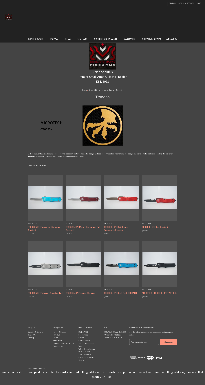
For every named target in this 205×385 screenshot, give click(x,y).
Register (191, 3)
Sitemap (31, 337)
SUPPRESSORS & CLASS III (106, 39)
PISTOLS (55, 39)
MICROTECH (83, 332)
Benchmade (83, 335)
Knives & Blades (37, 39)
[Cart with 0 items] (198, 3)
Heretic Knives (84, 340)
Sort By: (32, 166)
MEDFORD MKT (84, 352)
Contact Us (171, 39)
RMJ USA (81, 337)
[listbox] (44, 166)
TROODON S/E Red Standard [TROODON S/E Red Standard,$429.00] (155, 227)
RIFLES (69, 39)
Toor (80, 346)
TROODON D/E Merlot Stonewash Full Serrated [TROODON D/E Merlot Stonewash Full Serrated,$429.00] (83, 228)
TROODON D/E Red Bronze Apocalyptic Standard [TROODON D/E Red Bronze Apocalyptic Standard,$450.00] (116, 228)
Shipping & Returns (151, 39)
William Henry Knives (86, 349)
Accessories (131, 39)
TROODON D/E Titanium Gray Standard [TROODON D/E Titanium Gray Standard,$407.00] (45, 293)
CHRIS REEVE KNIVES (86, 357)
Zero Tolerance (84, 354)
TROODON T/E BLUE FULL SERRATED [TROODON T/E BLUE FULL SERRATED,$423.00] (121, 293)
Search (172, 3)
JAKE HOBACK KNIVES (87, 343)
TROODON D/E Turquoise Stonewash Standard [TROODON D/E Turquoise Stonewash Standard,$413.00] (44, 228)
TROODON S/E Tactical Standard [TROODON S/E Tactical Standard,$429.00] (80, 293)
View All (81, 360)
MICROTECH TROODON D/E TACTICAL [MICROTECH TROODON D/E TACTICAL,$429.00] (159, 293)
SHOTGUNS (84, 39)
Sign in (181, 3)
